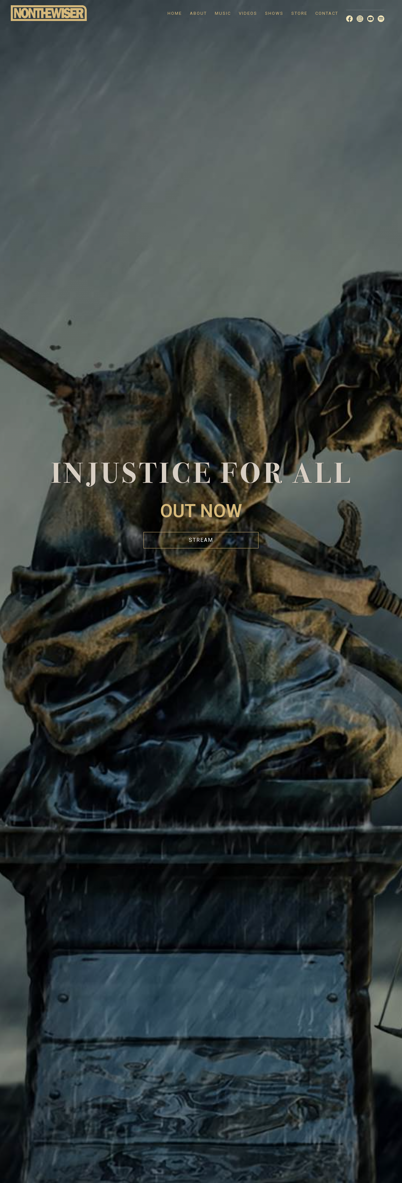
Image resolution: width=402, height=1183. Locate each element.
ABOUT (198, 13)
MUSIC (223, 13)
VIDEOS (248, 13)
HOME (175, 13)
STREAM (201, 540)
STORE (299, 13)
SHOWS (274, 13)
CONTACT (326, 13)
